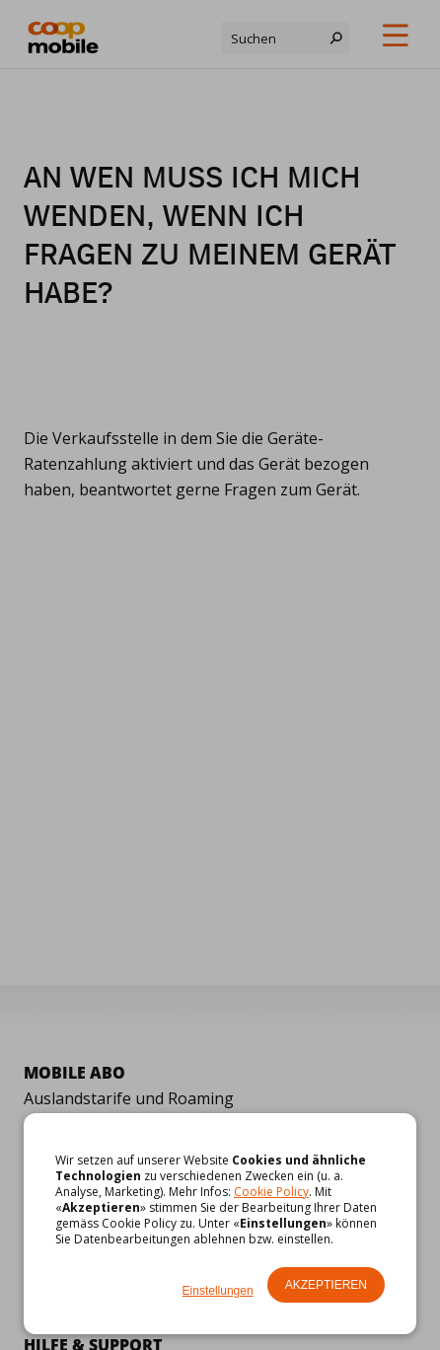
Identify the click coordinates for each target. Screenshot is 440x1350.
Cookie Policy (271, 1191)
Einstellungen (218, 1291)
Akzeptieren (326, 1285)
